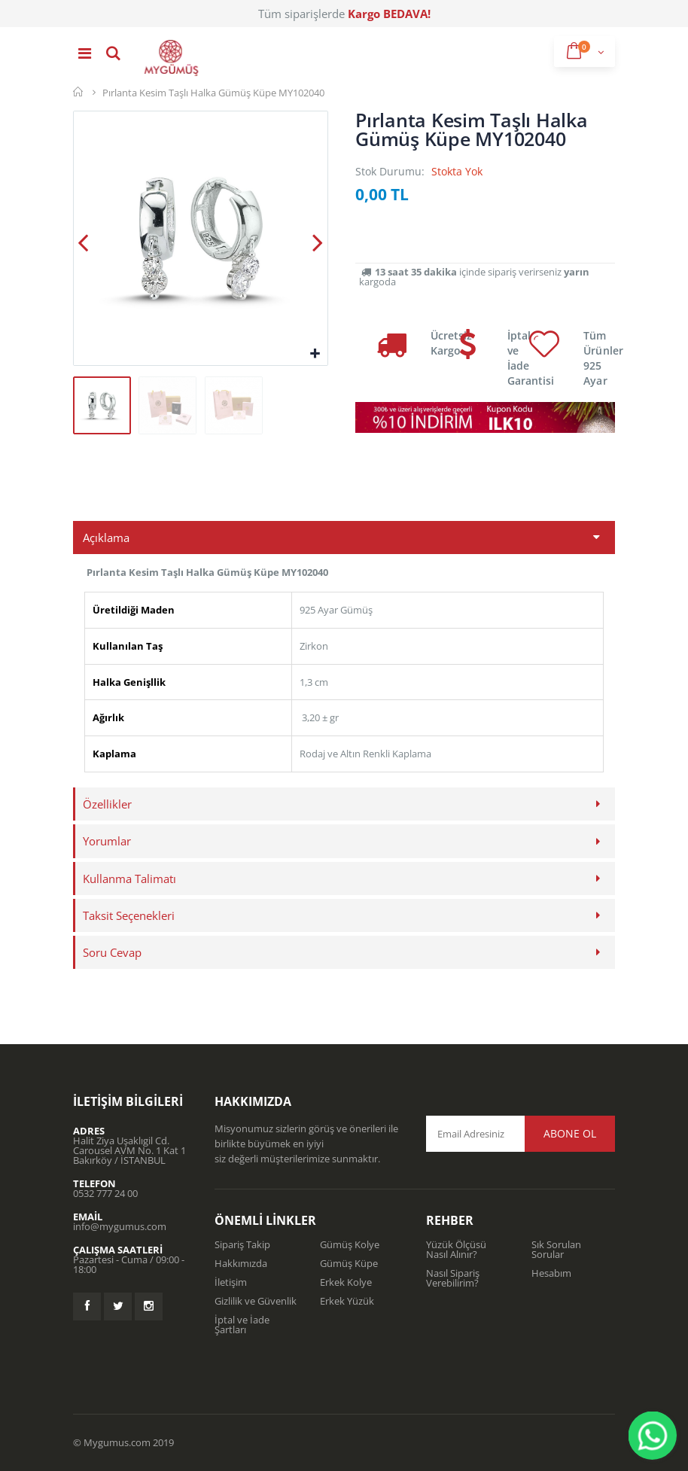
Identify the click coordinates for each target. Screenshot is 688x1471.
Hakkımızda (241, 1263)
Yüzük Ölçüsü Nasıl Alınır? (456, 1249)
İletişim (231, 1282)
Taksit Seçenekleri (129, 915)
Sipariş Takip (242, 1244)
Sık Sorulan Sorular (556, 1249)
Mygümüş (78, 92)
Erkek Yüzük (347, 1301)
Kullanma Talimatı (129, 878)
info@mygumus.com (119, 1226)
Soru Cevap (112, 952)
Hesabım (551, 1273)
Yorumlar (107, 840)
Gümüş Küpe (349, 1263)
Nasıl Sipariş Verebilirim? (452, 1278)
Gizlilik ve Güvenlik (256, 1301)
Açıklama (106, 537)
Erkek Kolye (346, 1282)
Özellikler (107, 804)
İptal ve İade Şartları (242, 1324)
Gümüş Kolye (349, 1244)
